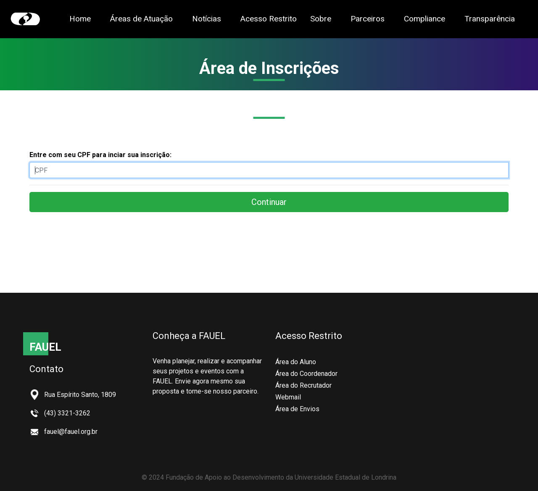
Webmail (288, 397)
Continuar (269, 202)
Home (80, 19)
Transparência (489, 18)
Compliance (424, 19)
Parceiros (368, 19)
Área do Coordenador (306, 374)
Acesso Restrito (268, 19)
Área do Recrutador (303, 385)
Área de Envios (297, 409)
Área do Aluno (295, 362)
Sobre (320, 19)
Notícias (206, 19)
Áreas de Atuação (141, 19)
